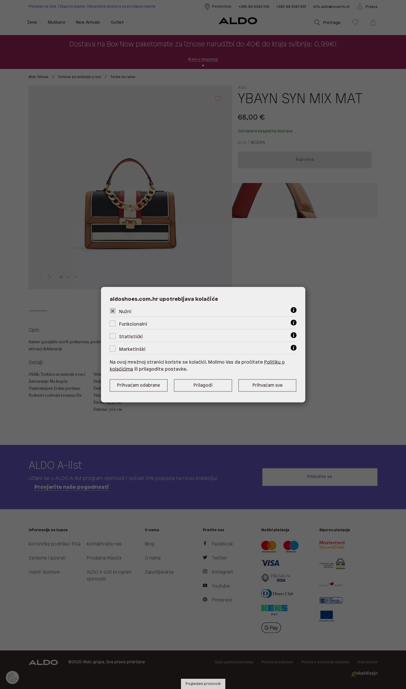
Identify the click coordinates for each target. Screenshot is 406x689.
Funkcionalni (133, 324)
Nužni (125, 311)
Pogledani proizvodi (203, 684)
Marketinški (132, 349)
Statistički (131, 336)
